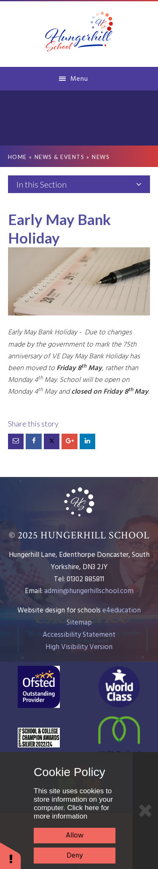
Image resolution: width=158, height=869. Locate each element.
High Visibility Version (79, 647)
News (101, 157)
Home (17, 157)
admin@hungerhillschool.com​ (89, 591)
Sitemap (79, 622)
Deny (75, 855)
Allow (74, 835)
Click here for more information (72, 812)
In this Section (79, 184)
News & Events (60, 157)
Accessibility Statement (79, 635)
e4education (121, 610)
